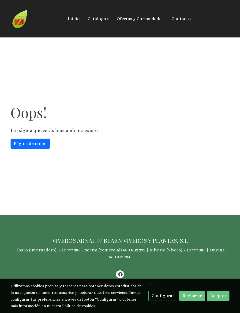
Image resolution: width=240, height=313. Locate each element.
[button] (98, 18)
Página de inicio (30, 143)
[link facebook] (120, 274)
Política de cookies (78, 306)
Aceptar (218, 295)
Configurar (163, 295)
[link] (19, 18)
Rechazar (192, 295)
